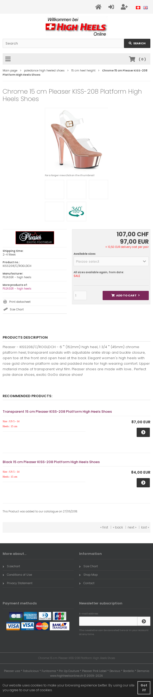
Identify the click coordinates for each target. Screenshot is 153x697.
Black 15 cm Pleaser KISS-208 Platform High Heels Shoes (51, 461)
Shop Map (88, 575)
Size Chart (17, 309)
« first (104, 527)
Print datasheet (20, 302)
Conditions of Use (17, 575)
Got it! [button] (144, 687)
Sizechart (11, 566)
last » (145, 527)
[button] (111, 261)
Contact (86, 583)
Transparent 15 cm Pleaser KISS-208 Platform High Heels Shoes (57, 411)
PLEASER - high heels (17, 289)
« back (118, 527)
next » (132, 527)
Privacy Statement (17, 583)
